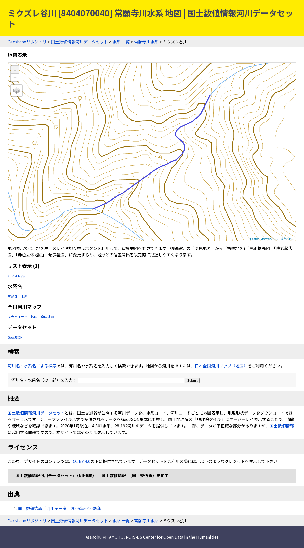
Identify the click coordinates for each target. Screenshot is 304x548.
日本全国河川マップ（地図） (221, 366)
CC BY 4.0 (81, 461)
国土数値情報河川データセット (79, 41)
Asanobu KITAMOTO (105, 537)
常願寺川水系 (146, 41)
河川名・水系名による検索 (32, 366)
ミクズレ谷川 (18, 275)
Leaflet (254, 239)
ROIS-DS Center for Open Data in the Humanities (172, 537)
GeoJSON (15, 337)
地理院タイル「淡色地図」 (278, 239)
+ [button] (15, 70)
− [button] (15, 77)
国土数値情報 (282, 426)
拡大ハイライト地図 (22, 316)
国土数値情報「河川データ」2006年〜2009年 (59, 508)
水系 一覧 (121, 41)
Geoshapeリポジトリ (27, 41)
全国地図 (47, 316)
